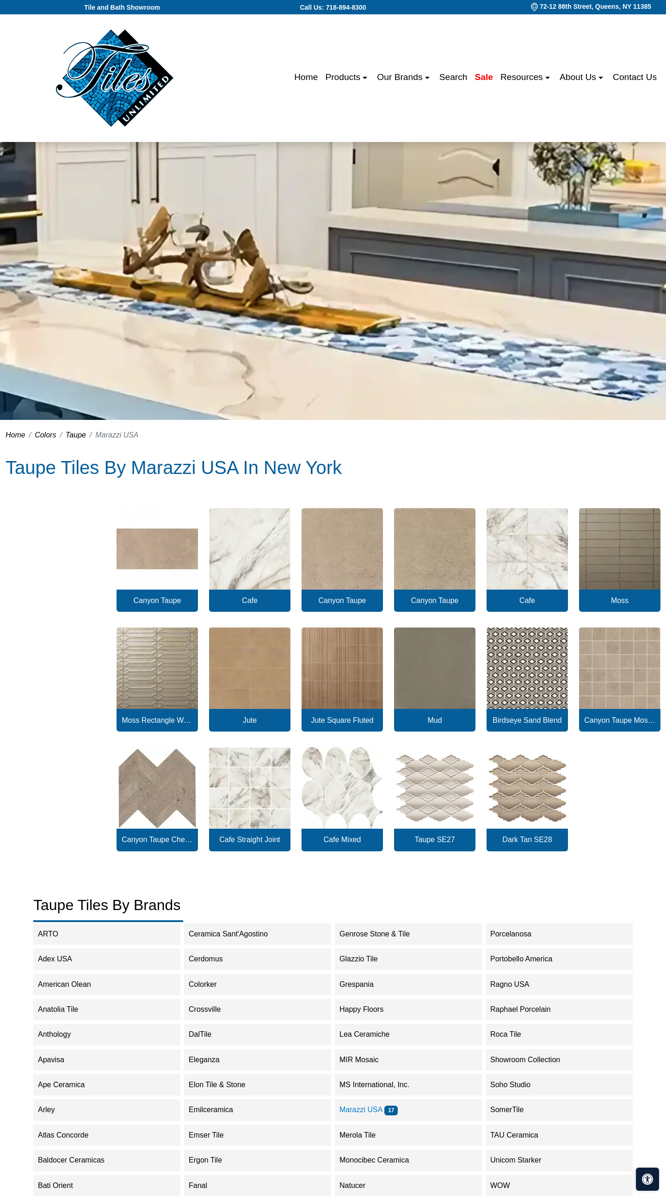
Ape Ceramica (69, 1085)
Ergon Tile (213, 1160)
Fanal (204, 1185)
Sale (484, 77)
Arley (54, 1110)
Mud (434, 720)
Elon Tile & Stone (223, 1085)
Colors (45, 435)
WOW (507, 1185)
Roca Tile (513, 1034)
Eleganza (212, 1060)
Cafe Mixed (342, 839)
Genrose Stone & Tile (382, 934)
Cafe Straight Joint (249, 839)
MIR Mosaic (365, 1060)
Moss (620, 600)
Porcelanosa (516, 934)
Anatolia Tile (64, 1009)
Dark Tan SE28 (527, 839)
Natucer (360, 1185)
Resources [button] (522, 77)
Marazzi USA (368, 1110)
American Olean (72, 984)
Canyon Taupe (157, 600)
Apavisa (57, 1060)
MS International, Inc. (380, 1085)
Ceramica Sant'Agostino (234, 934)
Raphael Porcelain (526, 1009)
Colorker (209, 984)
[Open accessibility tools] (647, 1179)
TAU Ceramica (520, 1135)
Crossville (212, 1009)
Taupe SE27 (434, 839)
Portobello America (528, 959)
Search (453, 77)
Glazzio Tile (366, 959)
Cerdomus (213, 959)
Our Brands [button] (401, 77)
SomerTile (514, 1110)
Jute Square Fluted (342, 720)
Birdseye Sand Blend (527, 720)
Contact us (635, 77)
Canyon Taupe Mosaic (619, 720)
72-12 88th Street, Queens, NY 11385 (595, 6)
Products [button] (344, 77)
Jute (250, 720)
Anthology (60, 1034)
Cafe (250, 600)
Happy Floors (369, 1009)
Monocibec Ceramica (381, 1160)
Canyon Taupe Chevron (157, 839)
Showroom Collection (532, 1060)
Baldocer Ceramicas (79, 1160)
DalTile (208, 1034)
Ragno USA (517, 984)
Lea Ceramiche (370, 1034)
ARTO (54, 934)
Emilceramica (218, 1110)
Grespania (364, 984)
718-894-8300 (346, 7)
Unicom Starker (522, 1160)
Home (306, 77)
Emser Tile (214, 1135)
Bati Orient (61, 1185)
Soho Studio (518, 1085)
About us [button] (579, 77)
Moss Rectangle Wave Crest (157, 720)
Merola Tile (363, 1135)
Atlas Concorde (71, 1135)
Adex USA (61, 959)
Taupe (76, 435)
